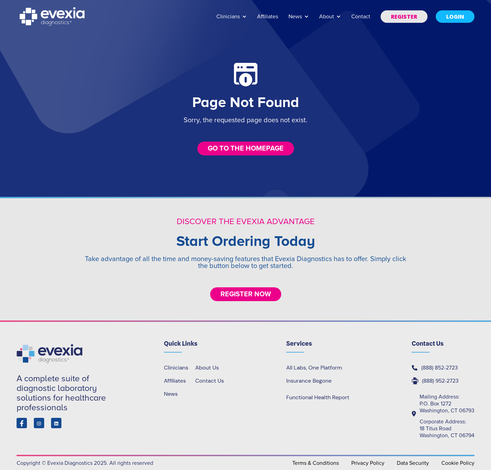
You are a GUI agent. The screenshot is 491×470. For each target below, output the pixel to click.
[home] (53, 16)
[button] (231, 20)
